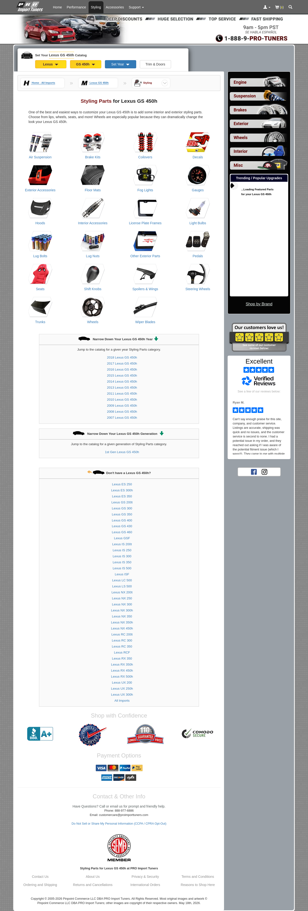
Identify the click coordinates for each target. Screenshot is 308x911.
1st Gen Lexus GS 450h (122, 452)
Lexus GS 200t (122, 502)
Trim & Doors (155, 64)
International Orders (145, 885)
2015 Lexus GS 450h (122, 375)
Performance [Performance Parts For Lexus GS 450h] (76, 7)
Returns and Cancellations (92, 885)
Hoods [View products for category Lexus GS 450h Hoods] (40, 223)
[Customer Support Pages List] (136, 7)
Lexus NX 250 (122, 598)
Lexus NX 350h (122, 622)
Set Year (120, 64)
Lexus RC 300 (122, 640)
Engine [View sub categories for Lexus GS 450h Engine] (240, 82)
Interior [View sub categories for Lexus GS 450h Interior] (241, 151)
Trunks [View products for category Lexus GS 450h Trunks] (40, 322)
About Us (93, 877)
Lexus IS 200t (122, 544)
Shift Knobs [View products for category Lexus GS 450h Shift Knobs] (93, 289)
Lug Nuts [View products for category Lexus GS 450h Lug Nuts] (92, 256)
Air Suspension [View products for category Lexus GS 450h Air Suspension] (40, 157)
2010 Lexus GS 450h (122, 399)
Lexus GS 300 (122, 508)
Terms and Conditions (197, 877)
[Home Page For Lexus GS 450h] (30, 6)
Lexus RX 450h (122, 670)
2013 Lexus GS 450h (122, 387)
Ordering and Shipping (40, 885)
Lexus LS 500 (122, 586)
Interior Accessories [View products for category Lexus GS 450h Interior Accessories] (92, 223)
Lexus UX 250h (122, 688)
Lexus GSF (122, 538)
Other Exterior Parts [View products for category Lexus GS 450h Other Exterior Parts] (145, 256)
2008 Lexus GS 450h (122, 411)
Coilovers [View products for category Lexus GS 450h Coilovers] (145, 157)
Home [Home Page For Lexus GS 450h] (57, 7)
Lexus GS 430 (122, 526)
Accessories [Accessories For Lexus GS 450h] (115, 7)
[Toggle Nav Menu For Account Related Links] (267, 7)
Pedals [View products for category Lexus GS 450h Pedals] (197, 256)
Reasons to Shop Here (198, 885)
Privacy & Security (145, 877)
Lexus (50, 64)
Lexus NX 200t (121, 592)
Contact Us (40, 877)
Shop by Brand (259, 304)
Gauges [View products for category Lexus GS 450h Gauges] (198, 190)
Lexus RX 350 (122, 658)
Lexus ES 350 (122, 496)
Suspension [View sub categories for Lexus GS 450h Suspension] (245, 96)
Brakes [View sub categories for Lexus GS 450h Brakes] (240, 110)
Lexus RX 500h (122, 676)
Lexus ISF (122, 574)
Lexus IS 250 (122, 550)
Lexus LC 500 (122, 580)
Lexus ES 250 (122, 484)
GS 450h (85, 64)
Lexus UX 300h (122, 694)
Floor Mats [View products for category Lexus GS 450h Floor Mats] (93, 190)
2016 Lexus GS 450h (122, 369)
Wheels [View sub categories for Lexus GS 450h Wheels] (241, 137)
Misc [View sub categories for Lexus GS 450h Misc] (238, 165)
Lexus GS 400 (122, 520)
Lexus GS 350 (122, 514)
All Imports (122, 700)
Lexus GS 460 (122, 532)
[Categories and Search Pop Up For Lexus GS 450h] (290, 7)
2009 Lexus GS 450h (122, 405)
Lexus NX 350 (122, 616)
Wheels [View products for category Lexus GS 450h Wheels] (92, 322)
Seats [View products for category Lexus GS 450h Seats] (40, 289)
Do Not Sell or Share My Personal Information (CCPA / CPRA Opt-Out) (119, 823)
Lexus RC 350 (122, 646)
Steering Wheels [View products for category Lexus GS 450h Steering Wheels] (198, 289)
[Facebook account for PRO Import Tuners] (254, 472)
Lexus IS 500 (122, 568)
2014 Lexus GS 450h (122, 381)
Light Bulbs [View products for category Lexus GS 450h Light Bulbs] (197, 223)
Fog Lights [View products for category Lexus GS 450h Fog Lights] (145, 190)
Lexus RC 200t (122, 634)
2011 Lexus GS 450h (122, 393)
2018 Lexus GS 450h (122, 357)
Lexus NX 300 (122, 604)
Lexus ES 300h (122, 490)
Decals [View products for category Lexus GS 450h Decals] (197, 157)
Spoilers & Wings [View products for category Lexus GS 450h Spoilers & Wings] (145, 289)
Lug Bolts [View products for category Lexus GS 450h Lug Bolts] (40, 256)
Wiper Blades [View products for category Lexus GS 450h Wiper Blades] (145, 322)
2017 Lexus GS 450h (122, 363)
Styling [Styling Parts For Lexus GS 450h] (96, 7)
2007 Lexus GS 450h (122, 417)
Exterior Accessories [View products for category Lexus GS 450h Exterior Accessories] (40, 190)
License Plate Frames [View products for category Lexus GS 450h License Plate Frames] (145, 223)
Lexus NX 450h (122, 628)
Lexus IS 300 (122, 556)
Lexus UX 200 (122, 682)
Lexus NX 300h (122, 610)
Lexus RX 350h (122, 664)
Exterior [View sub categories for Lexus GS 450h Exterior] (241, 123)
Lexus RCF (122, 652)
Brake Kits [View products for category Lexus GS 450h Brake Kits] (92, 157)
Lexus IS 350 (122, 562)
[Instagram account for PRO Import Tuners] (264, 472)
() (279, 7)
